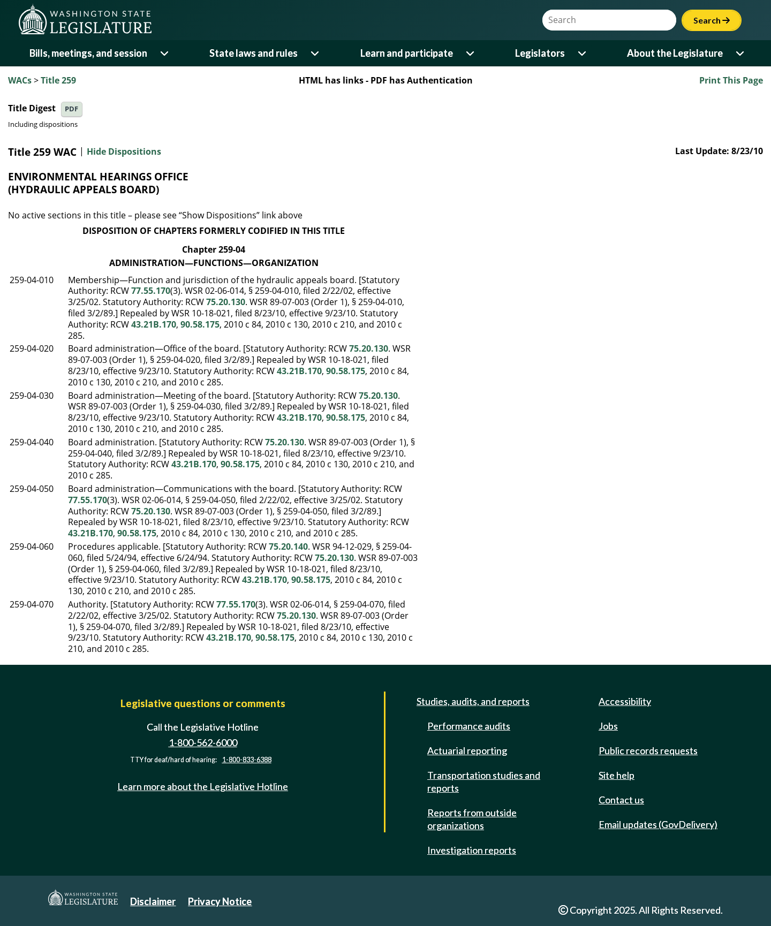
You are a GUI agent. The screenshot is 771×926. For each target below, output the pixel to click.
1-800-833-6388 (246, 760)
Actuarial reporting (467, 750)
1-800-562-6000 (203, 742)
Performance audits (468, 726)
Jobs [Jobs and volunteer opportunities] (608, 726)
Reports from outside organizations (472, 819)
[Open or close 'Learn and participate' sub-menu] (471, 53)
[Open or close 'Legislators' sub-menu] (583, 53)
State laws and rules (253, 53)
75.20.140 (288, 546)
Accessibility (625, 701)
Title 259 (58, 80)
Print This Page (731, 80)
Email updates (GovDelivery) (658, 824)
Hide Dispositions (124, 152)
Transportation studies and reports (483, 781)
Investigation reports (471, 850)
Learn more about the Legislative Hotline (202, 786)
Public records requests (648, 750)
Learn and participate (406, 53)
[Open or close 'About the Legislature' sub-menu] (741, 53)
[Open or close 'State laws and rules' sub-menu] (315, 53)
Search (711, 20)
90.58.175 (200, 324)
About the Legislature (675, 53)
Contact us (621, 800)
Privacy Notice (220, 901)
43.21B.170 (153, 324)
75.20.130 (225, 302)
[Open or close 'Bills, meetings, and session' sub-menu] (165, 53)
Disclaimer (153, 901)
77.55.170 (150, 291)
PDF (71, 108)
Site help (616, 775)
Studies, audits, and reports (473, 701)
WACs (20, 80)
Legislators (540, 53)
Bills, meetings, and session (88, 53)
